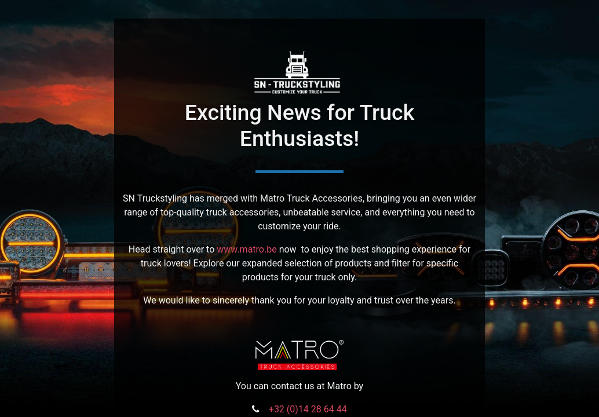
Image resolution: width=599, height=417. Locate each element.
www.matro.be (246, 249)
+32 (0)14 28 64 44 (308, 409)
